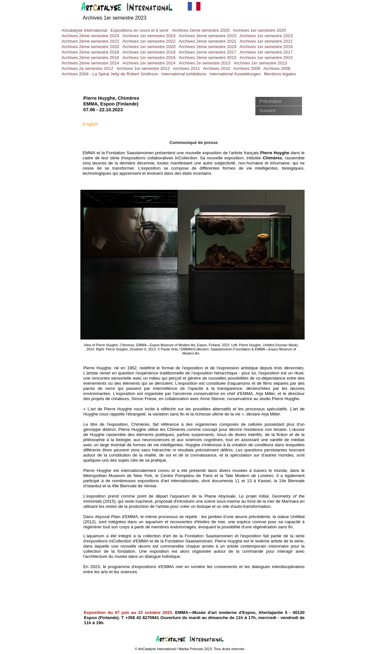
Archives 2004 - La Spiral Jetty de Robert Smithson (109, 73)
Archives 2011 (186, 68)
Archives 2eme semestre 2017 (207, 52)
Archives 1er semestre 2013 (260, 63)
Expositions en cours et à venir (140, 30)
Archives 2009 (246, 68)
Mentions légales (280, 73)
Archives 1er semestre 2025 (259, 30)
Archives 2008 (276, 68)
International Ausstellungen (235, 73)
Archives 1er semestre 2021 (266, 41)
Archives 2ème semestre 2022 (90, 41)
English (90, 124)
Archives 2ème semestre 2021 (207, 41)
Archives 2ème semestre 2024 (90, 35)
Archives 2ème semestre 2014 (90, 63)
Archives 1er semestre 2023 (266, 35)
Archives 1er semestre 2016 (149, 57)
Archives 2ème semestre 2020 (90, 46)
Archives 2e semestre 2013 (205, 63)
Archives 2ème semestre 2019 (207, 46)
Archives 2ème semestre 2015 (207, 57)
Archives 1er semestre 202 (113, 18)
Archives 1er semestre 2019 (266, 46)
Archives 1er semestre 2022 (149, 41)
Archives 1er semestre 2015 (266, 57)
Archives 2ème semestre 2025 (201, 30)
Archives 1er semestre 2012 (143, 68)
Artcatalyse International (84, 30)
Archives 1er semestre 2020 (149, 46)
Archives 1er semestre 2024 (149, 35)
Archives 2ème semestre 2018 (90, 52)
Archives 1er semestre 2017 (266, 52)
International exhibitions (183, 73)
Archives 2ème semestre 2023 (207, 35)
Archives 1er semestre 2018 (149, 52)
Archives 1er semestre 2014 (149, 63)
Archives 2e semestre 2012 (87, 68)
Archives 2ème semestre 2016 (90, 57)
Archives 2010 (216, 68)
